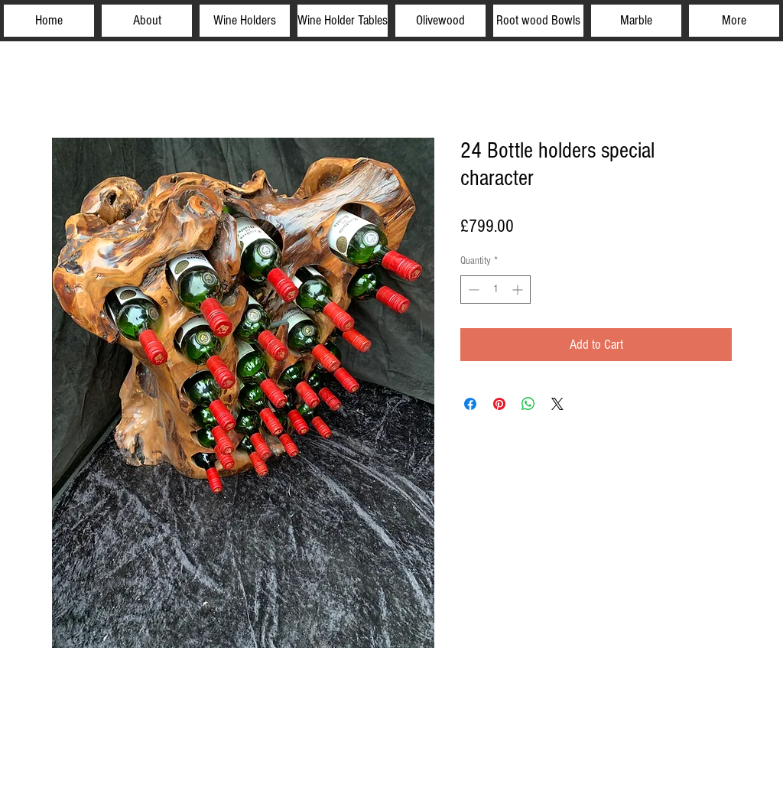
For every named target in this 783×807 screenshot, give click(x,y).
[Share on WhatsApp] (528, 404)
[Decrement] (472, 289)
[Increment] (518, 289)
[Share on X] (557, 404)
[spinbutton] (495, 289)
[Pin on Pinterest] (499, 404)
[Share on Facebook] (470, 404)
